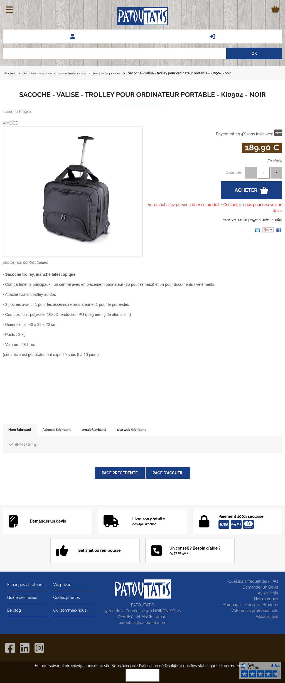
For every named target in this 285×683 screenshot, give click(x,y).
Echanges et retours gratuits (27, 584)
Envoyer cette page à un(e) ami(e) (252, 219)
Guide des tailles (22, 597)
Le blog (14, 610)
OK (142, 675)
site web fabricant (131, 430)
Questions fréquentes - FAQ (253, 581)
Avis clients (268, 593)
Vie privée (62, 584)
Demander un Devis (260, 587)
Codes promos (66, 597)
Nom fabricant (19, 430)
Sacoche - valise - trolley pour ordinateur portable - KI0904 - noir (142, 95)
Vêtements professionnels (254, 610)
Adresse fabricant (56, 430)
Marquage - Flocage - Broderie (250, 604)
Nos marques (266, 599)
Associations (266, 616)
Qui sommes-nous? (70, 610)
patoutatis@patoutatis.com (142, 622)
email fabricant (94, 430)
